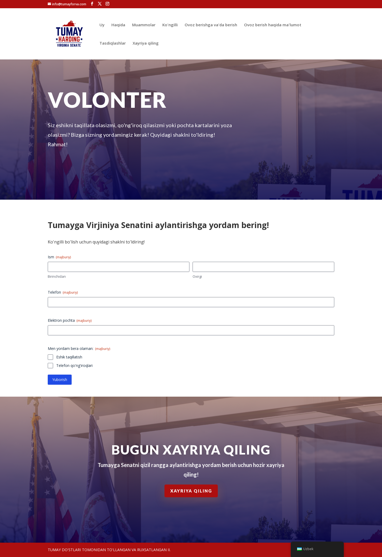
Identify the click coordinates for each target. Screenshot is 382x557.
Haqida (118, 25)
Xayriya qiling (146, 43)
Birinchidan (57, 276)
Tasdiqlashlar (112, 43)
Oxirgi (197, 276)
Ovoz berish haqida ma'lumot (272, 25)
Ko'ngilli (170, 25)
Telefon (63, 292)
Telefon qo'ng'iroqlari (74, 365)
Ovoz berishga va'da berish (211, 25)
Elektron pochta (70, 320)
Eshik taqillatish (69, 356)
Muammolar (143, 25)
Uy (102, 25)
